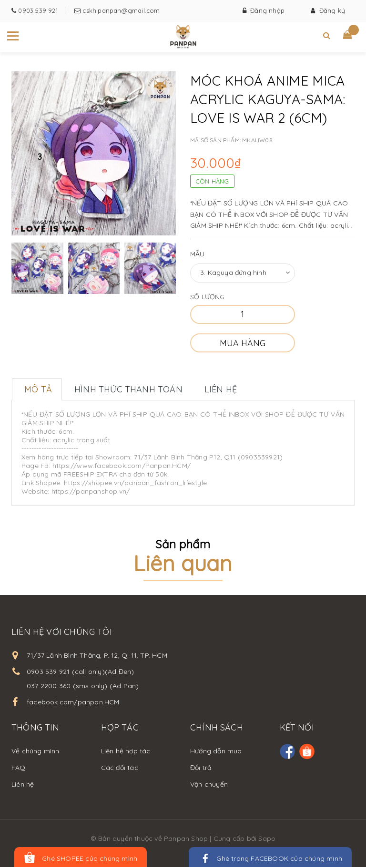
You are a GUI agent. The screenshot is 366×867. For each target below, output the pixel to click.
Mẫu (197, 254)
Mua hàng (242, 343)
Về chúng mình (35, 751)
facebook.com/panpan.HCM (73, 702)
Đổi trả (200, 767)
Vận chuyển (209, 784)
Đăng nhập (264, 10)
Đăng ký (328, 10)
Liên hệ (22, 784)
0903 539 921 (37, 10)
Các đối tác (119, 767)
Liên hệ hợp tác (126, 751)
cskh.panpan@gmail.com (120, 10)
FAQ (18, 767)
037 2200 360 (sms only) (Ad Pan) (83, 686)
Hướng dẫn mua (216, 751)
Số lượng (207, 296)
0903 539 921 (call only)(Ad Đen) (80, 671)
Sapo (266, 838)
